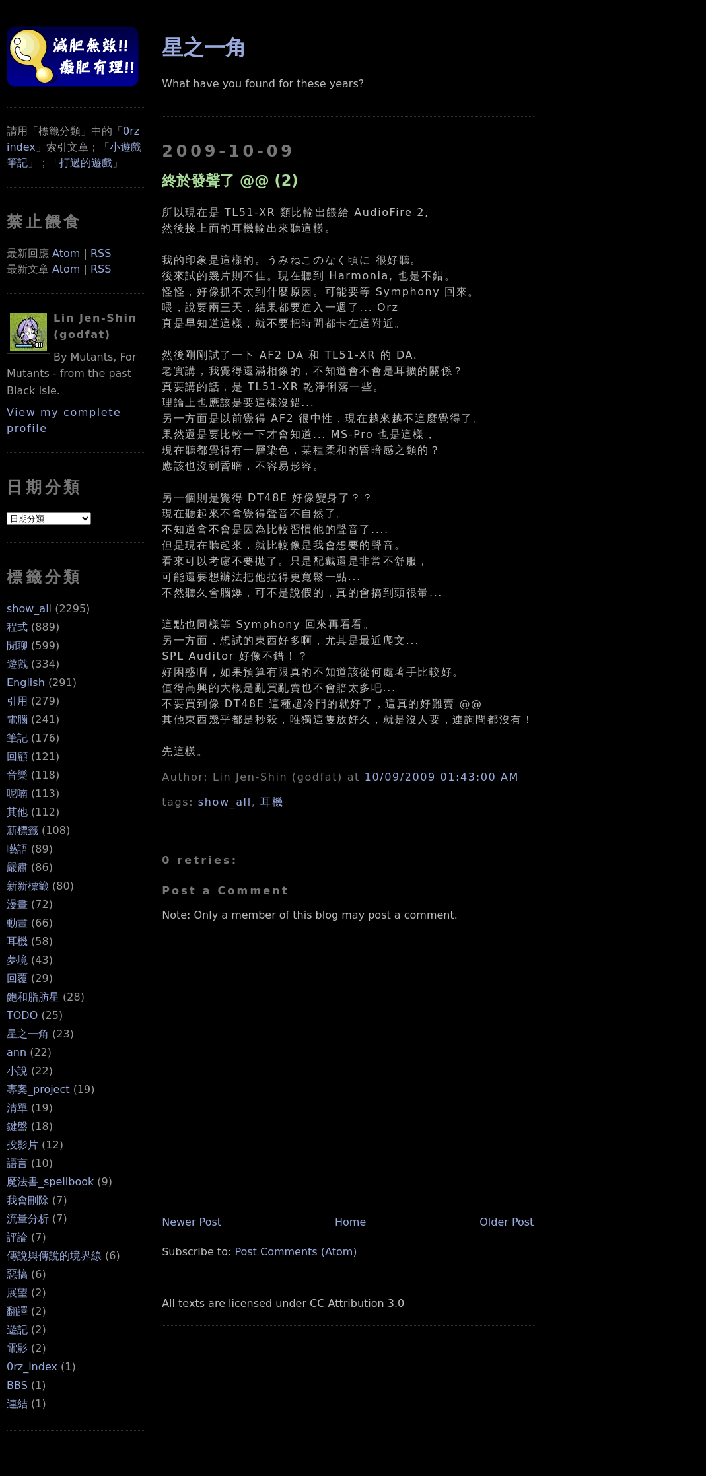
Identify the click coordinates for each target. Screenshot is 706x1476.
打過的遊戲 (85, 163)
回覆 (17, 978)
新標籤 (22, 830)
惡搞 (17, 1274)
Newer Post (191, 1222)
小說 (17, 1071)
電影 (17, 1348)
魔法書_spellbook (50, 1182)
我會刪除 (28, 1200)
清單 (17, 1108)
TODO (22, 1015)
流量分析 (28, 1218)
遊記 (17, 1329)
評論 (17, 1237)
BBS (17, 1385)
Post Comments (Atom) (295, 1252)
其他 (17, 812)
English (26, 682)
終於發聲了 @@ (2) (230, 180)
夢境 (17, 960)
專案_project (38, 1089)
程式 (17, 627)
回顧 (17, 756)
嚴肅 (17, 867)
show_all (29, 608)
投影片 (22, 1145)
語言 (17, 1163)
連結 (17, 1403)
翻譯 (17, 1311)
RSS (100, 253)
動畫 (17, 923)
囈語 (17, 849)
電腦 (17, 719)
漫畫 (17, 904)
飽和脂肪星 (33, 997)
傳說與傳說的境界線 (54, 1255)
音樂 (17, 775)
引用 (17, 701)
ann (16, 1052)
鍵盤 (17, 1126)
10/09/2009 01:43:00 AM (442, 777)
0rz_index (32, 1366)
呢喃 (17, 793)
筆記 (17, 738)
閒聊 (17, 645)
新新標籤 (28, 886)
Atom (66, 253)
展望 (17, 1292)
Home (350, 1222)
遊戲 (17, 664)
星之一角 (28, 1034)
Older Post (506, 1222)
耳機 (17, 941)
